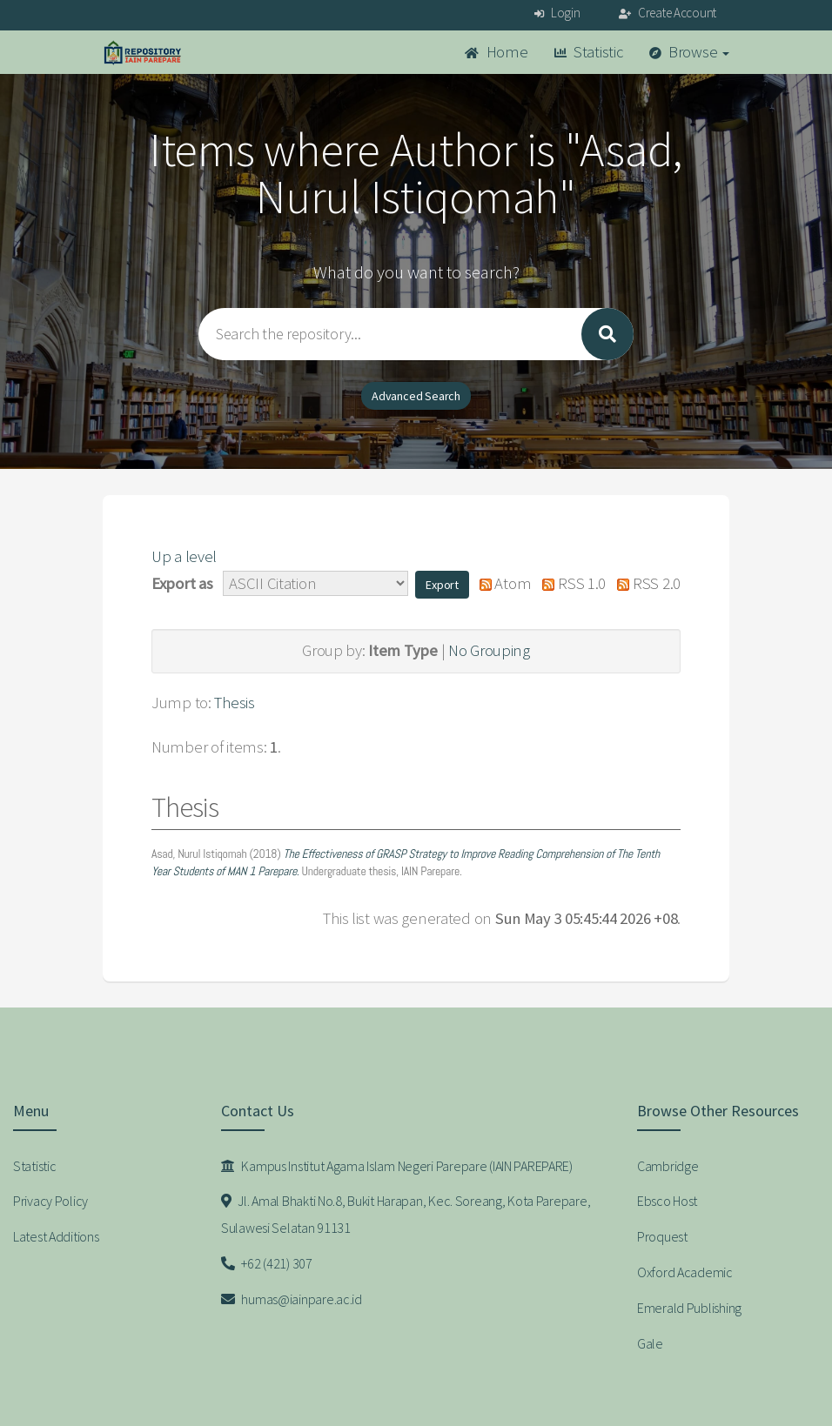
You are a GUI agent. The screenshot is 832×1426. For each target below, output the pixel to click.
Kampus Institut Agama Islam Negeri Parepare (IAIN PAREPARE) (397, 1166)
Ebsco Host (667, 1200)
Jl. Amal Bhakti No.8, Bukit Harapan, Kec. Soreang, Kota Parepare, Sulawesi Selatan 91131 (405, 1214)
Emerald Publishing (689, 1307)
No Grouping (489, 650)
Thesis (234, 703)
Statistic (588, 52)
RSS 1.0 (570, 583)
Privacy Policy (50, 1200)
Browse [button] (689, 52)
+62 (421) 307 (266, 1263)
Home (496, 52)
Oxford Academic (685, 1272)
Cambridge (667, 1166)
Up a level (184, 556)
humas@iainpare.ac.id (291, 1299)
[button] (442, 585)
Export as (181, 583)
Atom (501, 583)
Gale (650, 1343)
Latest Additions (56, 1236)
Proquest (662, 1236)
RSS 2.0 (645, 583)
